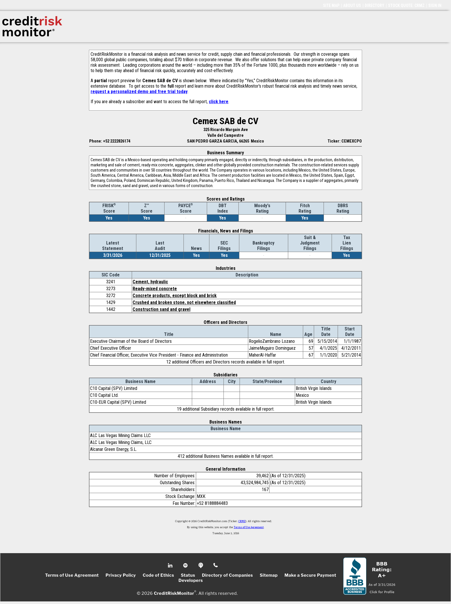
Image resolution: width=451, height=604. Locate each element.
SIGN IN (435, 5)
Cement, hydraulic (150, 281)
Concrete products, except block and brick (175, 295)
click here (218, 101)
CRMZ (242, 522)
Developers (191, 580)
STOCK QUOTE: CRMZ (406, 5)
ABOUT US (352, 5)
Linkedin (171, 565)
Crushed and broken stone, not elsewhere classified (184, 302)
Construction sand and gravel (161, 309)
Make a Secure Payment (310, 575)
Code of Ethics (158, 575)
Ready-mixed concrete (155, 288)
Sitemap (269, 575)
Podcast (201, 565)
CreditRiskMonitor (174, 593)
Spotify (186, 565)
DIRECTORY (374, 5)
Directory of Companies (227, 575)
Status (188, 575)
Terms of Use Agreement (249, 528)
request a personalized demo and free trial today (139, 91)
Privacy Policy (121, 575)
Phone (215, 565)
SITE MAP (331, 5)
